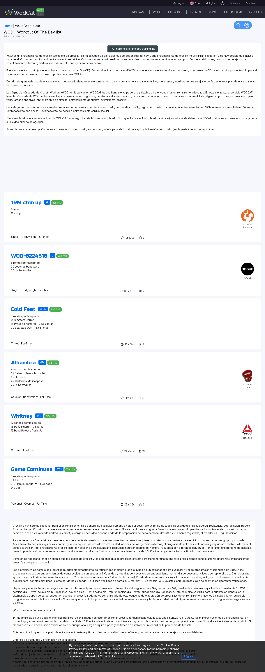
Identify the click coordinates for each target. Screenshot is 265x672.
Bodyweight (29, 236)
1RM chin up (26, 202)
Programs (138, 12)
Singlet (15, 236)
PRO (40, 14)
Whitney (21, 416)
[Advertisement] (114, 165)
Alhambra (23, 363)
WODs (157, 12)
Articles (255, 12)
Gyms (212, 12)
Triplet (15, 343)
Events (195, 12)
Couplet (16, 396)
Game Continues (32, 469)
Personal (16, 503)
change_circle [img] (247, 25)
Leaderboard (232, 12)
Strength (44, 236)
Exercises (175, 12)
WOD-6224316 (29, 256)
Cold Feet (23, 309)
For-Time (44, 290)
